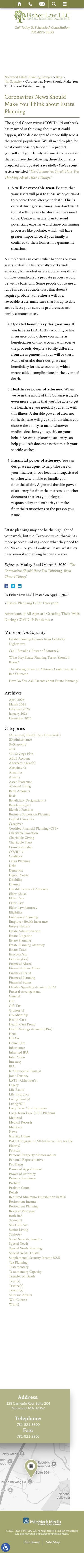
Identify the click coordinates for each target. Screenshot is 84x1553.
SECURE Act (18, 1225)
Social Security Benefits (25, 1239)
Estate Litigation (20, 935)
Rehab (13, 1192)
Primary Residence (22, 1178)
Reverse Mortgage (22, 1211)
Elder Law (16, 903)
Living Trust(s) (19, 1099)
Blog (59, 77)
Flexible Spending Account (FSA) (32, 987)
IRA (12, 1066)
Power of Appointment (25, 1169)
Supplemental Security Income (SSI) (34, 1257)
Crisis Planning (19, 861)
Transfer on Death (22, 1276)
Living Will (17, 1104)
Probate (14, 1183)
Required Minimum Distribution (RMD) (37, 1197)
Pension (14, 1150)
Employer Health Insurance (28, 921)
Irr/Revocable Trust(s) (25, 1071)
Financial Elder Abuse (24, 968)
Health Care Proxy (22, 1024)
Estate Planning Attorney (27, 945)
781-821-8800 (42, 32)
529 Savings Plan (21, 753)
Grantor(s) (16, 1010)
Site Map (53, 1542)
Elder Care (16, 898)
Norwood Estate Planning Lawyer (28, 77)
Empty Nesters (19, 926)
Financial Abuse (20, 964)
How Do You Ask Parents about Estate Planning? (43, 681)
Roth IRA (16, 1215)
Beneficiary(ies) (20, 805)
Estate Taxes (18, 949)
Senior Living (18, 1229)
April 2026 (16, 699)
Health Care (17, 1019)
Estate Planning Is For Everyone (32, 603)
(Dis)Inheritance (20, 739)
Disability (15, 879)
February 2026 (19, 709)
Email (42, 4)
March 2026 (17, 704)
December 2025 (20, 718)
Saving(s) (15, 1220)
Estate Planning (20, 940)
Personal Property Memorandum (32, 1155)
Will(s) (14, 1304)
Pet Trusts (16, 1164)
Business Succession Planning (29, 814)
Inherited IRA (19, 1052)
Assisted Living (20, 786)
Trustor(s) (16, 1290)
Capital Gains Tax (21, 819)
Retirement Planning (23, 1206)
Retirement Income (23, 1201)
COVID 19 (16, 852)
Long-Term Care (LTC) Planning (32, 1113)
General (14, 996)
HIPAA (14, 1038)
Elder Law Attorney (23, 907)
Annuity (14, 777)
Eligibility (15, 912)
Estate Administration (24, 931)
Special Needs (18, 1243)
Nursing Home (19, 1136)
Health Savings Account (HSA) (30, 1029)
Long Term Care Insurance (28, 1108)
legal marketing (27, 1534)
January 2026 (18, 713)
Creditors (15, 856)
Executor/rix (18, 954)
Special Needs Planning (25, 1248)
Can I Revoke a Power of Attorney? (34, 650)
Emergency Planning (23, 917)
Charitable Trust (20, 842)
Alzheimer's (17, 767)
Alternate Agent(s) (22, 763)
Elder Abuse (17, 893)
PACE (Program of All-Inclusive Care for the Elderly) (41, 1143)
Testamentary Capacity (25, 1271)
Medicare (15, 1127)
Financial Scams (20, 982)
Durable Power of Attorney (28, 889)
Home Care (17, 1043)
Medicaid (15, 1117)
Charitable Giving (21, 837)
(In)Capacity (13, 81)
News (13, 1131)
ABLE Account (19, 758)
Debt (12, 865)
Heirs (13, 1034)
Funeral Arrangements (25, 991)
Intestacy (15, 1061)
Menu (64, 4)
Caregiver (16, 823)
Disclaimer (32, 1542)
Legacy (14, 1085)
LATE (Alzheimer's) (23, 1080)
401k (12, 749)
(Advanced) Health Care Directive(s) (35, 735)
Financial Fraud (20, 973)
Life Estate (16, 1089)
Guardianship (18, 1015)
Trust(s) (14, 1281)
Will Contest (18, 1299)
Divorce (14, 884)
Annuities (15, 772)
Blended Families (21, 809)
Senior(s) (15, 1234)
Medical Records (20, 1122)
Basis (12, 795)
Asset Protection (20, 782)
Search (54, 4)
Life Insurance (19, 1094)
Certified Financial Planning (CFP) (33, 828)
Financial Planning (22, 977)
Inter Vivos (17, 1057)
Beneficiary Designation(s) (27, 800)
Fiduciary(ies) (18, 959)
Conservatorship (20, 847)
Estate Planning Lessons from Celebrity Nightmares (37, 641)
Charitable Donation (23, 833)
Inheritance (17, 1047)
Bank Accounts (19, 791)
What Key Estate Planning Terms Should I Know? (39, 660)
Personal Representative (26, 1159)
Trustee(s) (16, 1286)
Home (19, 4)
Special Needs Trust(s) (25, 1253)
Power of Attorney (22, 1174)
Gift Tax (15, 1005)
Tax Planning (18, 1262)
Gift (12, 1001)
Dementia (16, 870)
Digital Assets (18, 875)
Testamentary (18, 1267)
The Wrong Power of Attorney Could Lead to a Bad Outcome (43, 671)
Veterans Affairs (20, 1295)
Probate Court (19, 1187)
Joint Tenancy (18, 1075)
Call (30, 4)
